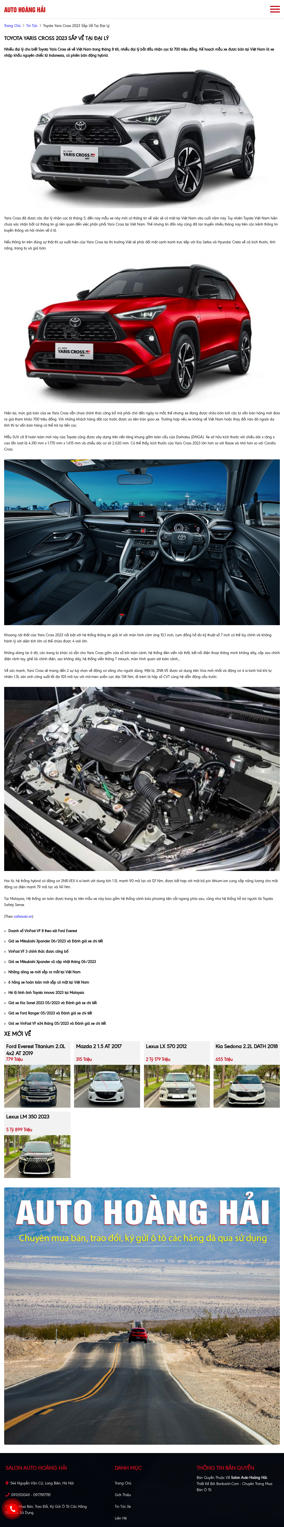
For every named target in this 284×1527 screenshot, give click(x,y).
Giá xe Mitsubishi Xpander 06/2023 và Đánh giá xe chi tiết (53, 941)
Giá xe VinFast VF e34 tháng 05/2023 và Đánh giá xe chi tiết (55, 1023)
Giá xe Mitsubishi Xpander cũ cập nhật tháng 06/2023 (50, 962)
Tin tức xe (123, 1506)
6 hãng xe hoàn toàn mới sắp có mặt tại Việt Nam (46, 982)
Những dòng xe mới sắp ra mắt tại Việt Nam (42, 972)
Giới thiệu (123, 1495)
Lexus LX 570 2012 (166, 1046)
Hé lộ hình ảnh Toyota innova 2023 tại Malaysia (44, 993)
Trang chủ (123, 1483)
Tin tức (31, 26)
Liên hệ (121, 1518)
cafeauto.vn (23, 916)
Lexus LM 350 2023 (27, 1116)
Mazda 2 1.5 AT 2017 (98, 1046)
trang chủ (12, 26)
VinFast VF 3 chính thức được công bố (36, 951)
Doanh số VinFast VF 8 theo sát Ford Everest (40, 931)
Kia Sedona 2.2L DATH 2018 (246, 1046)
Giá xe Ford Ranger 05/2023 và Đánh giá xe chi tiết (48, 1013)
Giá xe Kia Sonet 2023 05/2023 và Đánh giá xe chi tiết (50, 1003)
